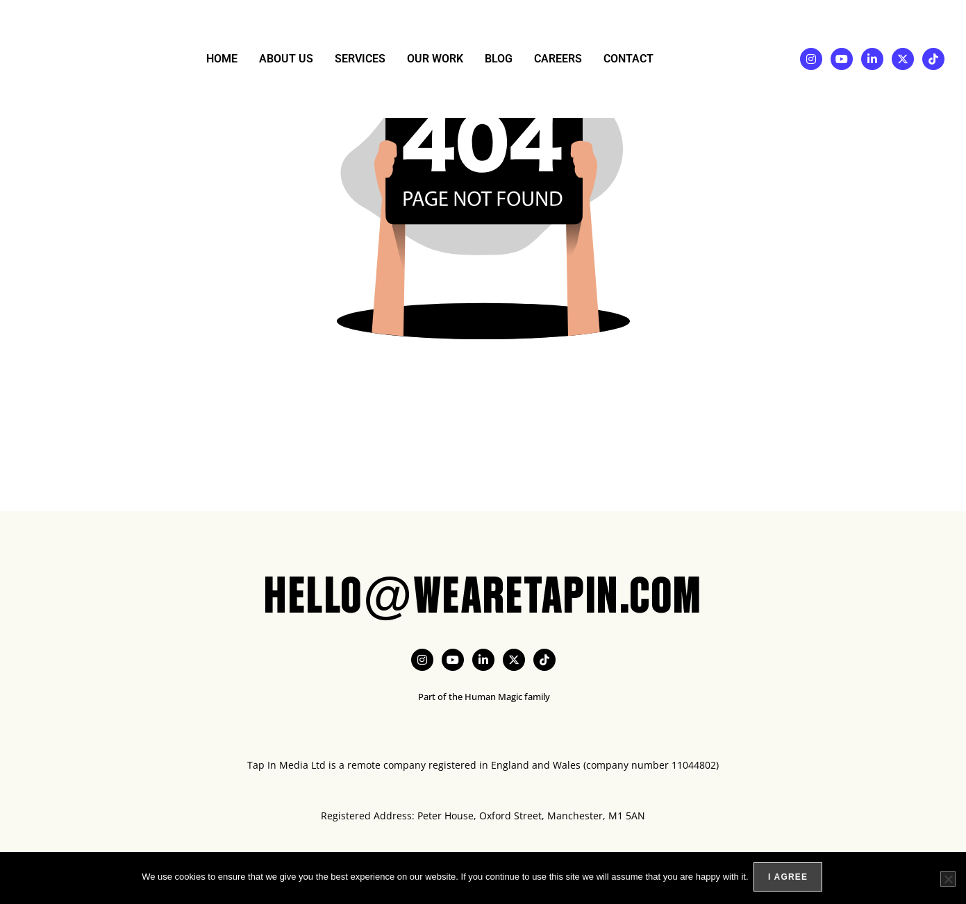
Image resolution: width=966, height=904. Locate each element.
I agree (790, 879)
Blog (499, 58)
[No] (948, 879)
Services (360, 58)
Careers (558, 58)
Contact (628, 58)
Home (222, 58)
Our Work (435, 58)
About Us (286, 58)
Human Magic (493, 696)
